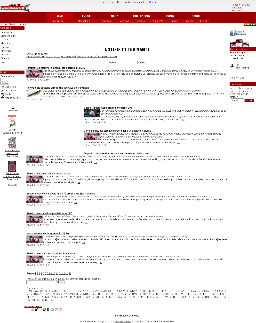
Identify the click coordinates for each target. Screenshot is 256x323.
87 (96, 294)
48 (169, 291)
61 (212, 291)
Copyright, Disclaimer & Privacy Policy (153, 321)
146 (152, 296)
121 (38, 296)
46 (163, 291)
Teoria (169, 16)
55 (192, 291)
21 (81, 291)
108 (176, 294)
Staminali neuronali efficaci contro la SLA (48, 173)
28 (104, 291)
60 (208, 291)
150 (170, 296)
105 (162, 294)
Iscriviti (245, 67)
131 (83, 296)
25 (94, 291)
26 (97, 291)
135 (102, 296)
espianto (49, 56)
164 (33, 299)
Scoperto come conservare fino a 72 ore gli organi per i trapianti (60, 193)
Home (3, 24)
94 (119, 294)
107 (171, 294)
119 (28, 296)
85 (89, 294)
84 (86, 294)
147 (156, 296)
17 (68, 291)
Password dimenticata (238, 9)
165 (38, 299)
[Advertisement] (126, 35)
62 (215, 291)
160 (216, 296)
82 (80, 294)
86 (93, 294)
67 (31, 294)
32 (117, 291)
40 (143, 291)
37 (133, 291)
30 (110, 291)
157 (202, 296)
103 (153, 294)
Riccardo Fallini (123, 321)
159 (211, 296)
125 (56, 296)
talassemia (81, 56)
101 (144, 294)
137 (111, 296)
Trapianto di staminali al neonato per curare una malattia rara (116, 153)
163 (28, 299)
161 (220, 296)
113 (199, 294)
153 (184, 296)
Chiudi (152, 2)
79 (70, 294)
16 (65, 291)
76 (60, 294)
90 (106, 294)
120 (33, 296)
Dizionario (10, 90)
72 (47, 294)
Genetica (106, 21)
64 (221, 291)
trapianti (30, 56)
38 (137, 291)
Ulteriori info (138, 2)
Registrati (245, 4)
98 (132, 294)
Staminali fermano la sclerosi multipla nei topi (50, 253)
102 (149, 294)
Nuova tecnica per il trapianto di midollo (47, 233)
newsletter (247, 88)
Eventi (87, 16)
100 (139, 294)
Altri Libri (12, 185)
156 (198, 296)
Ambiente (158, 21)
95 (122, 294)
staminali (72, 56)
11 (57, 273)
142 (134, 296)
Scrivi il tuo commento (127, 315)
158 (207, 296)
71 (44, 294)
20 (78, 291)
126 (60, 296)
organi (42, 56)
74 (54, 294)
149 (166, 296)
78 (67, 294)
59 (205, 291)
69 (37, 294)
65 (225, 291)
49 (172, 291)
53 (185, 291)
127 (65, 296)
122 (42, 296)
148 (161, 296)
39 (140, 291)
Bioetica (189, 21)
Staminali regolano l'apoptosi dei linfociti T (49, 213)
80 (73, 294)
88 (99, 294)
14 (66, 273)
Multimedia (141, 16)
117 (217, 294)
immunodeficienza (95, 56)
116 (213, 294)
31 (114, 291)
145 (147, 296)
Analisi (174, 21)
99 (135, 294)
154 (188, 296)
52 (182, 291)
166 (42, 299)
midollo (57, 56)
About (196, 16)
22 (84, 291)
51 (179, 291)
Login (237, 67)
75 (57, 294)
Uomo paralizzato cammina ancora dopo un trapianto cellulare (117, 130)
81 (76, 294)
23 (88, 291)
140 (124, 296)
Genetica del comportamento (12, 175)
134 (97, 296)
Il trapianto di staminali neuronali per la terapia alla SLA (55, 67)
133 (92, 296)
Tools (8, 94)
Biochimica (58, 21)
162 (225, 296)
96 (125, 294)
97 (129, 294)
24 (91, 291)
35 (127, 291)
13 (63, 273)
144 (143, 296)
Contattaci (10, 86)
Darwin (12, 129)
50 (176, 291)
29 (107, 291)
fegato (37, 56)
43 (153, 291)
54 (189, 291)
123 (47, 296)
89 (103, 294)
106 (167, 294)
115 (208, 294)
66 (27, 294)
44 (156, 291)
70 (41, 294)
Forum (114, 16)
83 (83, 294)
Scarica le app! (237, 52)
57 (199, 291)
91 (109, 294)
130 (79, 296)
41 (146, 291)
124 (51, 296)
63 (218, 291)
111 (190, 294)
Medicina (124, 21)
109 (181, 294)
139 (120, 296)
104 (158, 294)
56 (195, 291)
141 (129, 296)
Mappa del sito (13, 97)
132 (88, 296)
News (59, 16)
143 (138, 296)
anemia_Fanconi (110, 56)
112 (194, 294)
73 (50, 294)
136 (106, 296)
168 (51, 299)
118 (222, 294)
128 (70, 296)
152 (179, 296)
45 (159, 291)
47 (166, 291)
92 (112, 294)
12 (60, 273)
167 (47, 299)
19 (74, 291)
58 (202, 291)
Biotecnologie (83, 21)
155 (193, 296)
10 (53, 273)
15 (70, 273)
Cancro (141, 21)
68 (34, 294)
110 (185, 294)
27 (101, 291)
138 (115, 296)
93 (116, 294)
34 (123, 291)
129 (74, 296)
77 (63, 294)
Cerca (5, 83)
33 (120, 291)
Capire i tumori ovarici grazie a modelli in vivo (108, 107)
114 (203, 294)
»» (76, 76)
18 (71, 291)
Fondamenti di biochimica (12, 152)
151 (175, 296)
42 (150, 291)
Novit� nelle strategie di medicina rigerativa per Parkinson (57, 87)
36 (130, 291)
